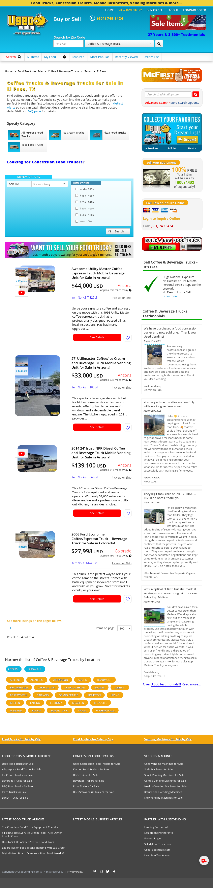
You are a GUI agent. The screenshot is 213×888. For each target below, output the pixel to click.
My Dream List (172, 129)
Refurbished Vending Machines (163, 792)
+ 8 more (22, 546)
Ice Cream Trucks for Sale (17, 775)
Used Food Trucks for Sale (18, 764)
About (174, 10)
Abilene (15, 680)
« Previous (152, 148)
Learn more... (171, 296)
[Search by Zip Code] (159, 43)
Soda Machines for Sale (158, 769)
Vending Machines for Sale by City (168, 739)
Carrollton (46, 687)
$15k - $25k (84, 195)
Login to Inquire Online (161, 218)
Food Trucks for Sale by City (21, 739)
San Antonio (59, 710)
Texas (14, 669)
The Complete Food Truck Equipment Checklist (30, 827)
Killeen (15, 703)
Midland (16, 710)
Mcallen (78, 703)
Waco (82, 710)
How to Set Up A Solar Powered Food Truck (28, 842)
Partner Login (152, 838)
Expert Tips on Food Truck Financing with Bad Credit (33, 847)
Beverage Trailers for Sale (88, 780)
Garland (43, 695)
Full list (172, 148)
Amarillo (36, 680)
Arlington (60, 680)
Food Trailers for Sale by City (93, 739)
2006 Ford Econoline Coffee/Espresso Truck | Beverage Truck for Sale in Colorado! (99, 538)
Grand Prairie (68, 695)
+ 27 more (21, 281)
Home (109, 10)
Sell (76, 19)
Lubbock (56, 703)
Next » (192, 148)
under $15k (84, 189)
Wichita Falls (105, 710)
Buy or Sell (155, 10)
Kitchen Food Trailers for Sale (91, 769)
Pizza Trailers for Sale (86, 786)
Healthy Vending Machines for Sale (165, 786)
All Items (33, 57)
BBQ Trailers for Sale (85, 775)
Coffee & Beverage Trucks (119, 44)
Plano (36, 710)
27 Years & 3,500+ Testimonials (176, 34)
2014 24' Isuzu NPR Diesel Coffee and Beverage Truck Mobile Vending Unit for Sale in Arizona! (101, 452)
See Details (97, 337)
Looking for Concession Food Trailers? (46, 161)
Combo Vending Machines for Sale (165, 780)
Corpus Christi (75, 687)
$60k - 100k (84, 215)
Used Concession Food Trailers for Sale (96, 764)
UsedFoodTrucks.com (157, 849)
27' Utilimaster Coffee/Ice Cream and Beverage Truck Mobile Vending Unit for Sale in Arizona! (101, 363)
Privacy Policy (75, 871)
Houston (94, 695)
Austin (82, 680)
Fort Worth (18, 695)
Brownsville (19, 687)
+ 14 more (21, 371)
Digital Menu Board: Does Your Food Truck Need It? (33, 853)
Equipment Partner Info (158, 833)
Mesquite (100, 703)
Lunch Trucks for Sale (15, 797)
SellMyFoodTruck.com (157, 844)
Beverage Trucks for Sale (17, 780)
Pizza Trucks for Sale (14, 792)
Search (116, 231)
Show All (34, 669)
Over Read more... (172, 684)
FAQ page (34, 111)
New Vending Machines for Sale (163, 797)
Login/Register (194, 10)
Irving (115, 695)
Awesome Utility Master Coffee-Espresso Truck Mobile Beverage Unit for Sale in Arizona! (98, 273)
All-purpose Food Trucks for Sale (21, 769)
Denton (120, 687)
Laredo (35, 703)
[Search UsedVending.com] (195, 94)
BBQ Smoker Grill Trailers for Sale (93, 792)
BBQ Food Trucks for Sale (17, 786)
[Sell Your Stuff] (156, 178)
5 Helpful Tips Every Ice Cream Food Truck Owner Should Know (32, 834)
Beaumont (104, 680)
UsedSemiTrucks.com (157, 855)
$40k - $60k (84, 208)
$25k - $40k (84, 202)
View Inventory (130, 10)
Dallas (99, 687)
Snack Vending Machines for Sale (164, 775)
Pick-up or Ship (121, 298)
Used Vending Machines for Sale (163, 764)
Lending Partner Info (156, 827)
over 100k (83, 221)
